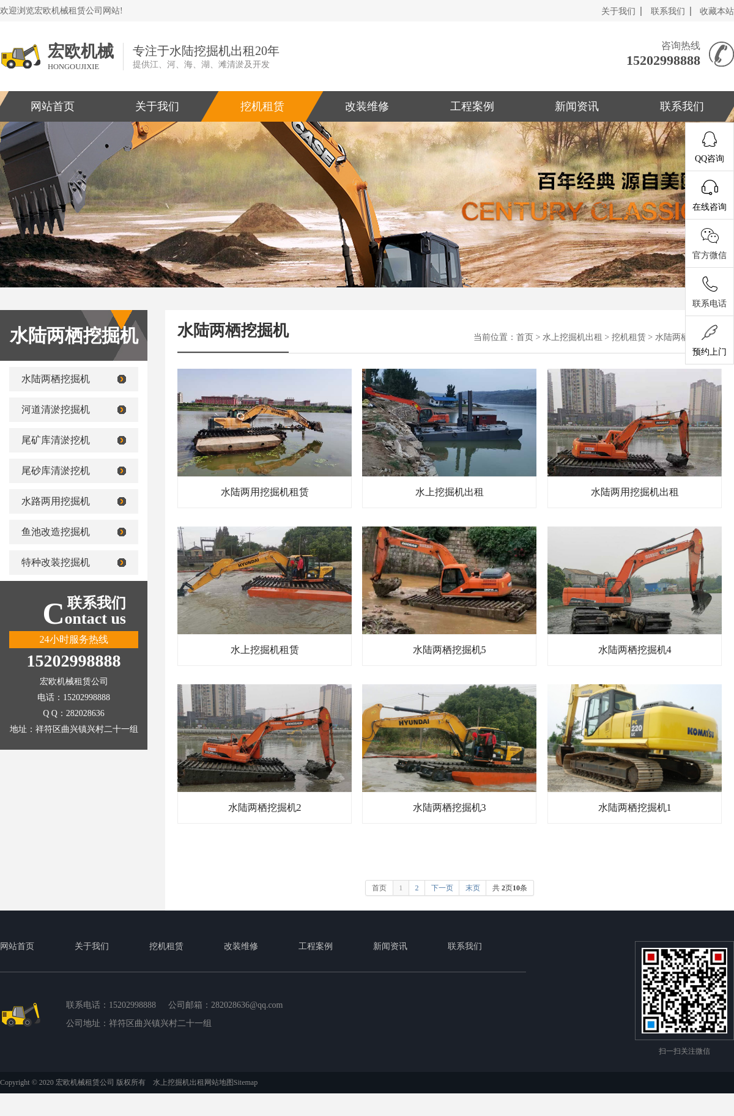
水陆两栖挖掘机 (55, 379)
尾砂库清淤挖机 (55, 470)
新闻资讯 (577, 106)
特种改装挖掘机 (55, 562)
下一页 (442, 888)
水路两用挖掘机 (55, 501)
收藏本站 (717, 11)
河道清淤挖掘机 (55, 409)
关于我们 (618, 11)
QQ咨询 (709, 147)
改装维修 (367, 106)
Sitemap (246, 1082)
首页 (524, 337)
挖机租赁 (262, 106)
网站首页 (17, 946)
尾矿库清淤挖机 (55, 440)
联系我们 (668, 11)
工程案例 (472, 106)
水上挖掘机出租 (572, 337)
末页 (472, 888)
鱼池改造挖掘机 (55, 532)
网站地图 (219, 1082)
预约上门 (709, 341)
